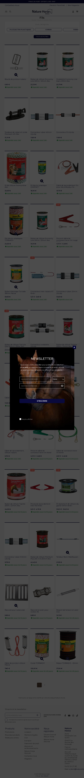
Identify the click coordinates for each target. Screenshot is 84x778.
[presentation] (35, 394)
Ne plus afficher (27, 419)
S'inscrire (42, 401)
